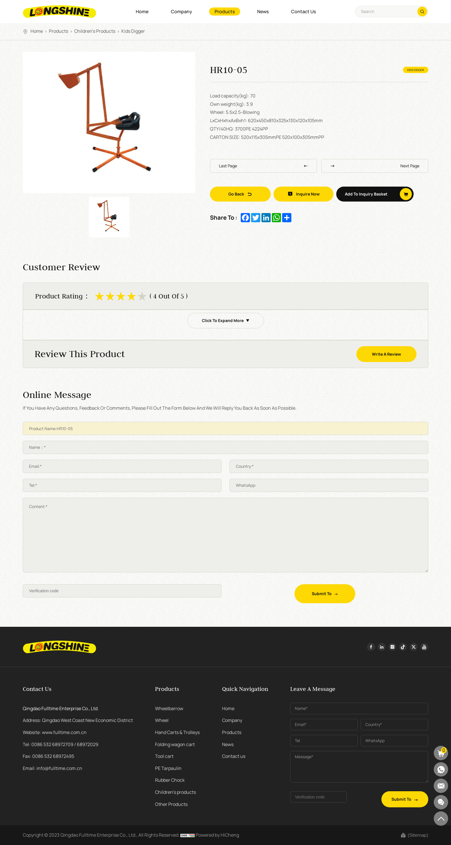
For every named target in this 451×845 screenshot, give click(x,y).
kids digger (133, 31)
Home (142, 11)
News (263, 11)
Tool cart (164, 756)
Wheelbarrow (169, 708)
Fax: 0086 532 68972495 (48, 756)
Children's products (94, 31)
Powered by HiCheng (217, 835)
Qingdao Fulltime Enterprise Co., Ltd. (61, 708)
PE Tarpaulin (168, 768)
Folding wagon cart (175, 744)
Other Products (171, 804)
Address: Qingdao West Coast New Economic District (78, 720)
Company (181, 11)
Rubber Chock (170, 780)
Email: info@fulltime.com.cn (52, 768)
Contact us (303, 11)
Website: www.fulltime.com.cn (55, 732)
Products (225, 11)
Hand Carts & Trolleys (177, 732)
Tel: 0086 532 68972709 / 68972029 (60, 744)
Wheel (162, 720)
